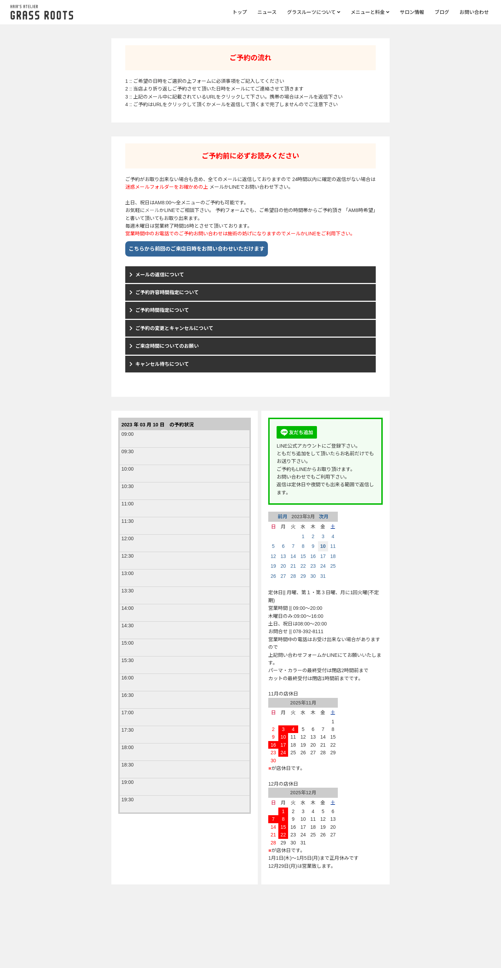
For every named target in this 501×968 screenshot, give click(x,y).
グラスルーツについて (313, 12)
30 (313, 576)
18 (333, 556)
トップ (239, 12)
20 (283, 566)
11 (333, 546)
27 (283, 576)
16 (313, 556)
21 (293, 566)
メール (152, 210)
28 (293, 576)
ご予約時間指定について (162, 310)
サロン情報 (412, 12)
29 (303, 576)
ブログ (442, 12)
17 (323, 556)
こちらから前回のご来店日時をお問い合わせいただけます (196, 249)
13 (283, 556)
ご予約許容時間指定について (167, 292)
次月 (322, 516)
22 (303, 566)
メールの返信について (159, 274)
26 (273, 576)
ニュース (267, 12)
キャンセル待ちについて (162, 364)
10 (323, 546)
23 (313, 566)
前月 (283, 516)
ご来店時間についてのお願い (167, 346)
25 (333, 566)
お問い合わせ (474, 12)
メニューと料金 (370, 12)
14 (293, 556)
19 (273, 566)
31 (323, 576)
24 (323, 566)
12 (273, 556)
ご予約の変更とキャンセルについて (174, 328)
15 (303, 556)
